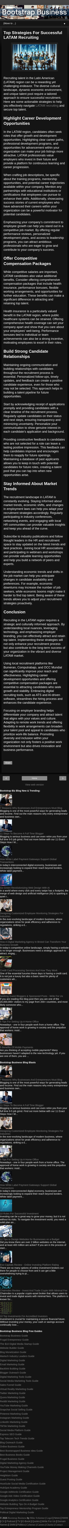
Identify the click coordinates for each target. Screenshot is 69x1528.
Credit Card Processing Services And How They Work (28, 970)
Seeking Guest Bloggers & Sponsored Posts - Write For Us (31, 996)
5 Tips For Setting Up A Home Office (19, 1021)
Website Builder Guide (12, 1348)
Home (34, 778)
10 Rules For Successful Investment (19, 1213)
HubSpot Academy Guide (13, 1487)
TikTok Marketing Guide (12, 1426)
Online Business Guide (12, 1446)
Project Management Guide (14, 1471)
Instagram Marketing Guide (14, 1417)
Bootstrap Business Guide (14, 1335)
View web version (34, 784)
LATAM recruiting (47, 105)
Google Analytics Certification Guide (19, 1500)
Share (8, 763)
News (57, 1518)
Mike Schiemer (37, 1518)
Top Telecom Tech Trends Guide (17, 1438)
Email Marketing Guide (12, 1364)
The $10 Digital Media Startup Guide (19, 1344)
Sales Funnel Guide (10, 1385)
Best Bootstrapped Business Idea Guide (21, 1450)
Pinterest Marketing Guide (14, 1413)
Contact (59, 1524)
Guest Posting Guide (11, 1479)
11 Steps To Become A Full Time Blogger (22, 833)
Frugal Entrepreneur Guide (14, 1339)
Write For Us (48, 1521)
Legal (49, 1518)
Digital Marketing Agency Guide (17, 1463)
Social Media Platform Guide (15, 1430)
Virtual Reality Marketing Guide (16, 1389)
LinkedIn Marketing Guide (13, 1422)
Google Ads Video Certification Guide (20, 1496)
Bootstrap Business (17, 1518)
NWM (65, 1518)
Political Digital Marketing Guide (17, 1512)
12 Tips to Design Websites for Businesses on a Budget (29, 1239)
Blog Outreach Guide (11, 1442)
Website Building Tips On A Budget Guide (22, 1504)
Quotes (36, 1521)
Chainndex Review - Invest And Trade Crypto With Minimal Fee (33, 1290)
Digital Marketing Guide (12, 1360)
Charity (49, 1524)
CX (3, 1521)
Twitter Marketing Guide (12, 1393)
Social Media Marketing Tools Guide (19, 1381)
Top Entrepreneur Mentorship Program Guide (24, 1508)
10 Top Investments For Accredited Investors (24, 1316)
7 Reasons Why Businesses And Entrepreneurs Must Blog (31, 808)
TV (18, 1521)
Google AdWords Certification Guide (19, 1492)
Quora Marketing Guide (12, 1397)
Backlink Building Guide (12, 1368)
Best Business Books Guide (15, 1454)
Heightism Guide (9, 1475)
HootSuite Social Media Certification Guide (23, 1483)
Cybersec (31, 1524)
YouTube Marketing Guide (14, 1405)
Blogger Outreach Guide (13, 1372)
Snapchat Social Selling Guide (16, 1409)
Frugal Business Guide (12, 1459)
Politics (21, 1524)
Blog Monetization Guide (13, 1352)
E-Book (26, 1521)
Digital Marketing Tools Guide (15, 1377)
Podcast (11, 1521)
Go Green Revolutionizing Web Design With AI (25, 887)
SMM (12, 1524)
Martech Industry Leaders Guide (17, 1356)
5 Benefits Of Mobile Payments (16, 1047)
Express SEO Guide (11, 1434)
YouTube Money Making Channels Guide (22, 1467)
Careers (41, 1524)
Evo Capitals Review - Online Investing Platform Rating (29, 1264)
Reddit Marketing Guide (12, 1401)
